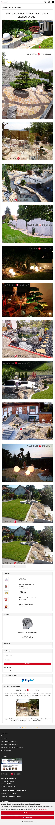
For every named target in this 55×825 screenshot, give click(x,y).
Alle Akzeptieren (27, 812)
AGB (2, 735)
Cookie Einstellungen (6, 750)
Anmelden (27, 663)
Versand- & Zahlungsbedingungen (9, 744)
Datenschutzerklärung (42, 809)
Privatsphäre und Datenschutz (8, 741)
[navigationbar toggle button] (53, 2)
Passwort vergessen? (9, 670)
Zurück (14, 566)
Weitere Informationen (27, 821)
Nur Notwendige (27, 817)
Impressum (4, 738)
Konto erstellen (7, 667)
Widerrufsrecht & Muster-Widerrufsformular (12, 747)
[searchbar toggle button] (45, 2)
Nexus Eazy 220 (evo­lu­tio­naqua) (27, 632)
